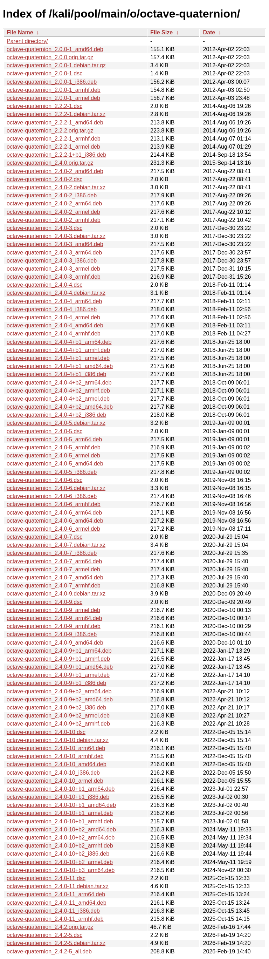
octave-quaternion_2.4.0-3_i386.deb (52, 261)
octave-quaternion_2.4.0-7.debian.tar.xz (56, 545)
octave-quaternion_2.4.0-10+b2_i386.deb (58, 854)
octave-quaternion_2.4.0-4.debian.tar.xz (56, 293)
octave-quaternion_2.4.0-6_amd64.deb (55, 521)
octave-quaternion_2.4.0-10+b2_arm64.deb (61, 838)
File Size (161, 32)
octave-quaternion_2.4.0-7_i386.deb (52, 553)
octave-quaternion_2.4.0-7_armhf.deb (54, 586)
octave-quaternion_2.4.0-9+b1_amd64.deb (60, 667)
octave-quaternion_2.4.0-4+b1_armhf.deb (58, 350)
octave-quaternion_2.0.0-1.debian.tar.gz (56, 65)
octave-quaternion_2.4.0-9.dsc (44, 602)
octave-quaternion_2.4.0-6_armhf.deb (54, 504)
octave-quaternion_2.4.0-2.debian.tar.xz (56, 187)
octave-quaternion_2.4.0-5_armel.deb (53, 455)
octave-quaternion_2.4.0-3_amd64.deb (55, 244)
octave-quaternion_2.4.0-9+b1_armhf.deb (58, 659)
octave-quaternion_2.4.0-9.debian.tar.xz (56, 594)
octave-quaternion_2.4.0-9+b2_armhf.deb (58, 724)
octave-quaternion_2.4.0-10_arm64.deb (56, 748)
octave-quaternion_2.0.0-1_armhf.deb (54, 90)
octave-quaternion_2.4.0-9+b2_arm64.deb (59, 691)
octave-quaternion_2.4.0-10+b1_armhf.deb (60, 821)
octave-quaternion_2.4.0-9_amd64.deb (55, 643)
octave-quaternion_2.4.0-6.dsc (44, 480)
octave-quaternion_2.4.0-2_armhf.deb (54, 220)
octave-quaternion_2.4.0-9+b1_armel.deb (58, 675)
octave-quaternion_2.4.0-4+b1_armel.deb (58, 358)
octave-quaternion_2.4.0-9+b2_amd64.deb (60, 699)
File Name (20, 32)
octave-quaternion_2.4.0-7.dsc (44, 537)
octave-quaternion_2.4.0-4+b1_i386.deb (56, 374)
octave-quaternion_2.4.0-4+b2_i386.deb (56, 415)
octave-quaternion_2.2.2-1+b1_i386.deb (56, 155)
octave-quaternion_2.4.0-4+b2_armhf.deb (58, 391)
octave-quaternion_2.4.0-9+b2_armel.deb (58, 716)
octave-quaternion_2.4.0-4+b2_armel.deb (58, 399)
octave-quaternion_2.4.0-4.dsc (44, 285)
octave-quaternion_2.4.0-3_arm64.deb (54, 253)
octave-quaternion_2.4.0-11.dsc (46, 878)
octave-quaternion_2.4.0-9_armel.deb (53, 610)
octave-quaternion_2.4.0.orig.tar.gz (50, 163)
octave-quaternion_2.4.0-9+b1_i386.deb (56, 683)
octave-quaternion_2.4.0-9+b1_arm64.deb (59, 651)
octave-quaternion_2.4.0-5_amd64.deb (55, 464)
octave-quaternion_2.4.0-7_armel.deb (53, 569)
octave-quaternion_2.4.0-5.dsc (44, 431)
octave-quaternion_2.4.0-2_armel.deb (53, 212)
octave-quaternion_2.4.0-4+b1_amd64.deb (60, 366)
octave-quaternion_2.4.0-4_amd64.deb (55, 325)
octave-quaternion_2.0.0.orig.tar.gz (50, 57)
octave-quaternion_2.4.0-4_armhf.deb (54, 333)
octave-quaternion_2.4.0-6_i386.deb (52, 496)
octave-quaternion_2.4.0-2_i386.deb (52, 195)
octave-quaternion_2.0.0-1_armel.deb (53, 98)
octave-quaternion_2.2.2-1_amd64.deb (55, 122)
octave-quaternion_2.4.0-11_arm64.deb (56, 894)
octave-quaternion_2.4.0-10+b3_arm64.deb (61, 870)
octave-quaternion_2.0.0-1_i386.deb (52, 82)
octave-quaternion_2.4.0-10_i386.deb (53, 773)
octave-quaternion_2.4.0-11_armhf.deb (55, 919)
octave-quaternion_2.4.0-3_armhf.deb (54, 277)
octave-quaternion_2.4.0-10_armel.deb (55, 781)
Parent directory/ (27, 41)
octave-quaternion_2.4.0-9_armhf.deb (54, 626)
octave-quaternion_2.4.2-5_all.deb (49, 951)
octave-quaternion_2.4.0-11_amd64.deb (56, 903)
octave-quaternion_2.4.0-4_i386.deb (52, 309)
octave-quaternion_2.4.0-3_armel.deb (53, 269)
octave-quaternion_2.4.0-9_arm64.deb (54, 618)
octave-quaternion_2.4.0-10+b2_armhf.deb (60, 846)
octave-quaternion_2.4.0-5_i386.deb (52, 472)
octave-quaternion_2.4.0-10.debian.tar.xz (58, 740)
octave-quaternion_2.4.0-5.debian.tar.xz (56, 423)
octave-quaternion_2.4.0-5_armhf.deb (54, 447)
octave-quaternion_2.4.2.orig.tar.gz (50, 927)
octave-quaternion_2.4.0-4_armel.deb (53, 317)
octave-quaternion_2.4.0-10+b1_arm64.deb (61, 789)
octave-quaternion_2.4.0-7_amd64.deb (55, 577)
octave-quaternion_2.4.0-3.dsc (44, 228)
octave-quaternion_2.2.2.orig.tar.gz (50, 131)
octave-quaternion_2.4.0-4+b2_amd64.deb (60, 407)
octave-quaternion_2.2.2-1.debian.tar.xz (56, 114)
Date (209, 32)
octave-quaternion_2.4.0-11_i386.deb (53, 911)
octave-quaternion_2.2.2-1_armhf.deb (54, 139)
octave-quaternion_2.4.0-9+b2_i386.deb (56, 707)
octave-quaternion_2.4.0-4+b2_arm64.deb (59, 383)
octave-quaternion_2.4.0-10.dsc (46, 732)
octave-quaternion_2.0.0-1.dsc (44, 73)
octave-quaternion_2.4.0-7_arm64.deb (54, 561)
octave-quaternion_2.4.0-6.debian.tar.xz (56, 488)
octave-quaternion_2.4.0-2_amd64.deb (55, 171)
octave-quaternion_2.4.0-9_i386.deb (52, 634)
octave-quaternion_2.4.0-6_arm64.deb (54, 513)
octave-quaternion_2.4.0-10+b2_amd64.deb (61, 829)
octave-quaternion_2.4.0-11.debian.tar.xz (58, 886)
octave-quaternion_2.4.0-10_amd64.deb (56, 764)
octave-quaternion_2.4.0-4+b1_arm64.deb (59, 342)
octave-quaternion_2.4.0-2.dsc (44, 179)
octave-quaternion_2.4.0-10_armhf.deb (55, 756)
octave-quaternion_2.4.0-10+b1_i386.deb (58, 797)
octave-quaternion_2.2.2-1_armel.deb (53, 147)
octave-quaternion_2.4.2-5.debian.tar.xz (56, 943)
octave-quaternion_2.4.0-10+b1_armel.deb (60, 813)
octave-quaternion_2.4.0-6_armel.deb (53, 529)
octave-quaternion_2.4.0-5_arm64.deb (54, 439)
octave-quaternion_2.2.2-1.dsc (44, 106)
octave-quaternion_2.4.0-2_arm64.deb (54, 203)
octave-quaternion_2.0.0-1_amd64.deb (55, 49)
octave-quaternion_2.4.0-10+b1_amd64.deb (61, 805)
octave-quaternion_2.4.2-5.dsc (44, 935)
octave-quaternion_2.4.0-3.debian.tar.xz (56, 236)
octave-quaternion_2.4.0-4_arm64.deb (54, 301)
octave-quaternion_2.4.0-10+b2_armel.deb (60, 862)
